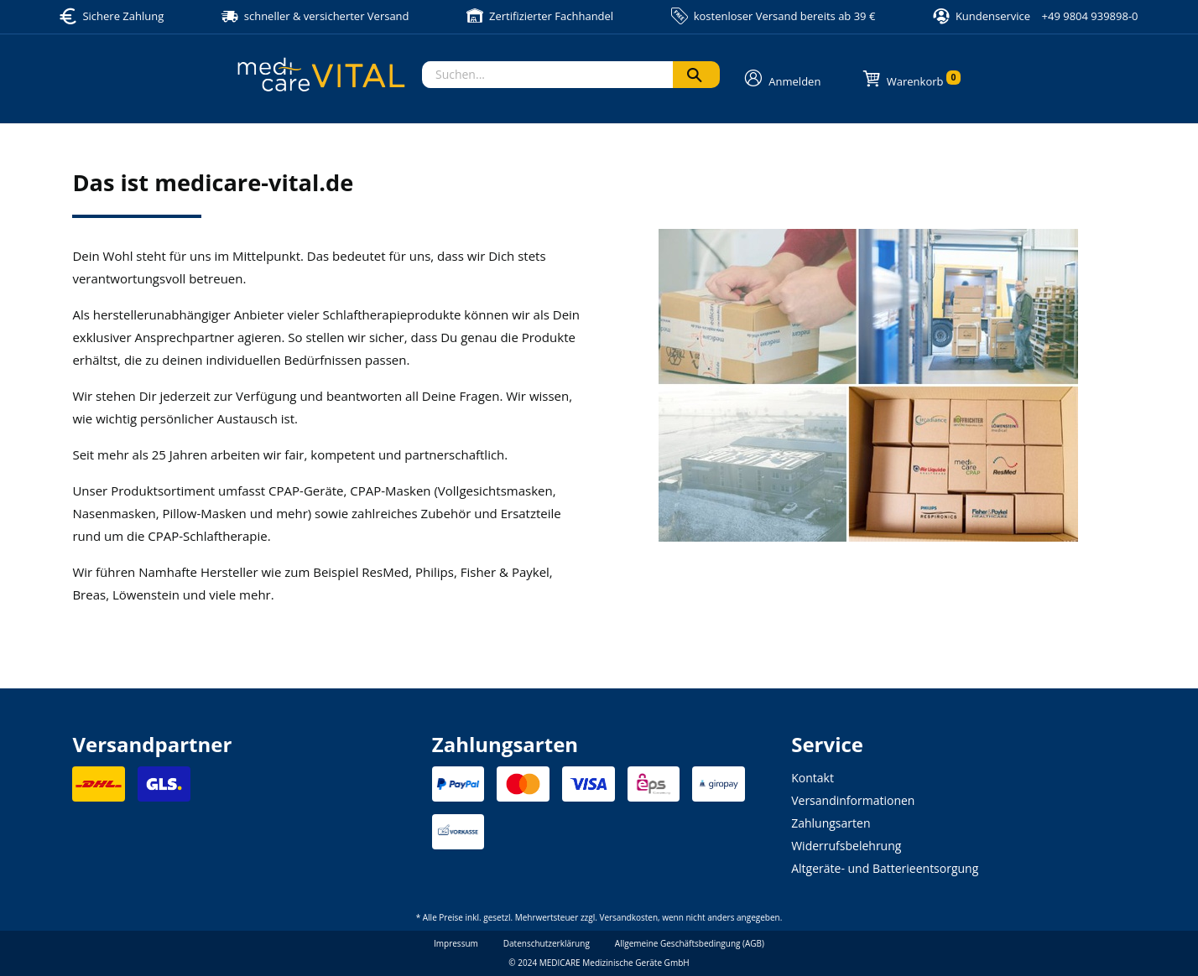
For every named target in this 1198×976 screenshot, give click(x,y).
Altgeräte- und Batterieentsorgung (884, 868)
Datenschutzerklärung (546, 943)
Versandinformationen (852, 800)
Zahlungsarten (830, 823)
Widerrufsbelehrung (846, 846)
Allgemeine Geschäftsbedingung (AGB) (689, 943)
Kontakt (812, 778)
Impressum (456, 943)
